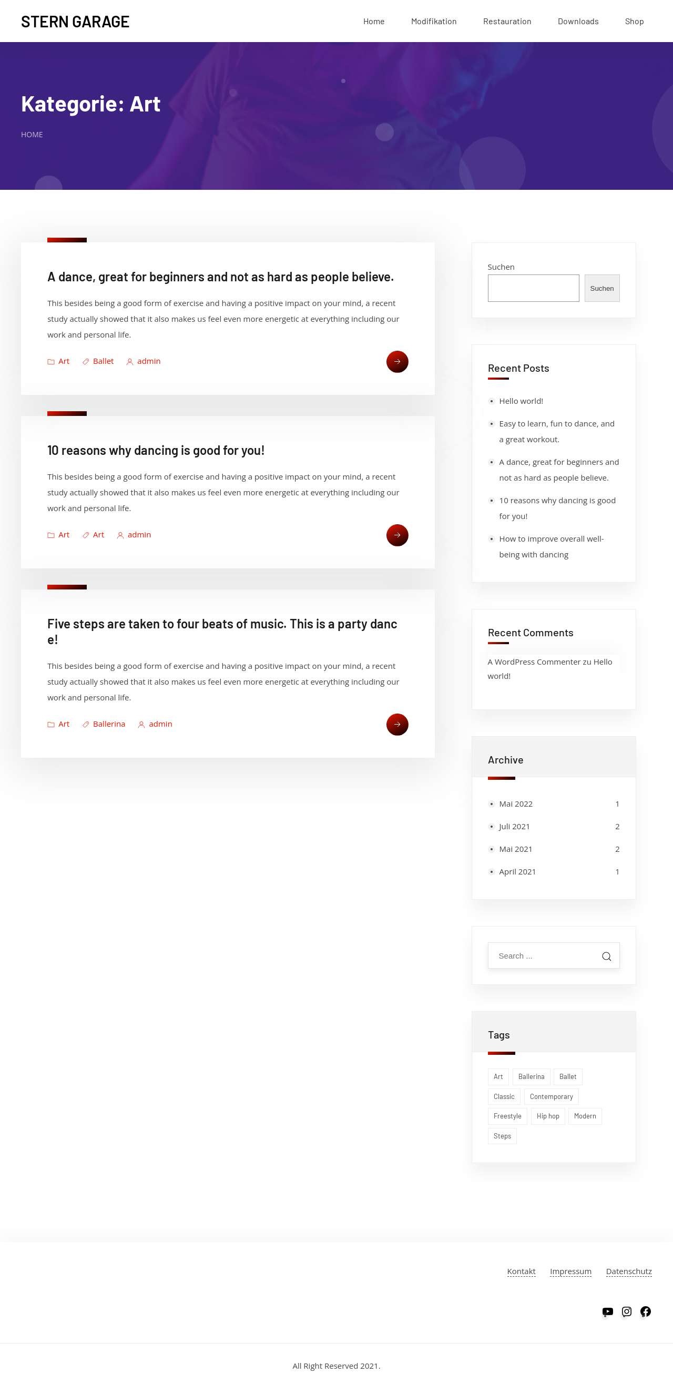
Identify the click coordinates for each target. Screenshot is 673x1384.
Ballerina (109, 723)
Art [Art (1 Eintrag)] (498, 1076)
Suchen (501, 266)
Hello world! (521, 400)
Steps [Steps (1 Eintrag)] (502, 1136)
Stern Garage (75, 21)
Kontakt (521, 1271)
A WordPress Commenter (534, 661)
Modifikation (434, 21)
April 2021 (518, 871)
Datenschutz (629, 1271)
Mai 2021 (516, 848)
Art (63, 360)
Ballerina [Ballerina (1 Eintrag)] (531, 1076)
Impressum (571, 1271)
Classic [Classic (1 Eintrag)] (504, 1096)
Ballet (103, 360)
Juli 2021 (515, 826)
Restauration (507, 21)
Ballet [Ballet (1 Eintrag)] (568, 1076)
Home (374, 21)
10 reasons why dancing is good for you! (156, 449)
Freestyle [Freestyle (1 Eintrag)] (508, 1116)
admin (148, 360)
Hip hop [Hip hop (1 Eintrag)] (548, 1116)
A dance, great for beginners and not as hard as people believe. (220, 276)
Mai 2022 (516, 803)
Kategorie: (91, 102)
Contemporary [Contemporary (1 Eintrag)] (551, 1096)
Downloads (578, 21)
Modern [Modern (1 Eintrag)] (585, 1116)
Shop (634, 21)
